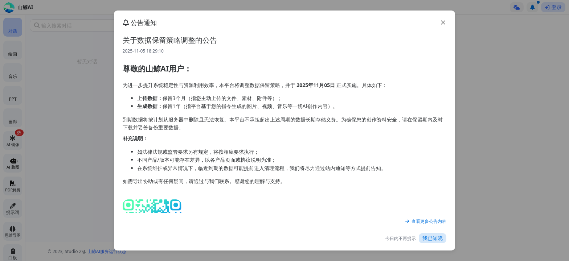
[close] (443, 22)
